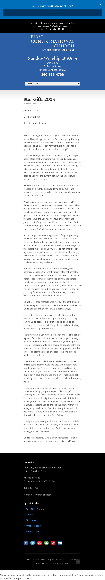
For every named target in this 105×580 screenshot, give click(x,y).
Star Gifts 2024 (39, 99)
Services (30, 514)
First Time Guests (35, 509)
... (52, 12)
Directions (52, 62)
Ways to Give (32, 531)
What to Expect (33, 525)
